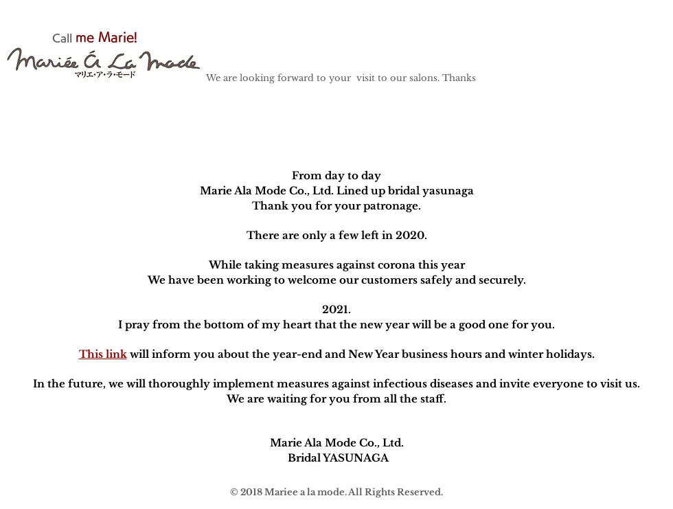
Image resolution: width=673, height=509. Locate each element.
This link (103, 354)
